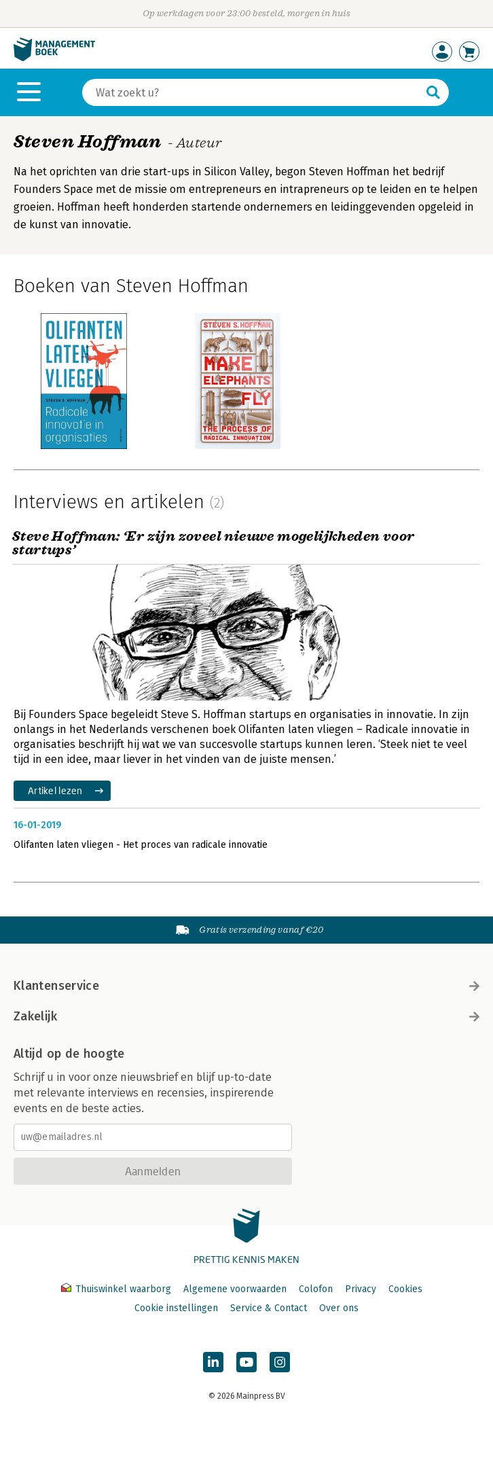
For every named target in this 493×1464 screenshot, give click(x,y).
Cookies (405, 1289)
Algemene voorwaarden (235, 1289)
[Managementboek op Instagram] (280, 1362)
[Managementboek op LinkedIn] (213, 1362)
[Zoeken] (252, 92)
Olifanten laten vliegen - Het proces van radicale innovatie (141, 845)
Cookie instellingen (176, 1308)
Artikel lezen (55, 790)
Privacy (360, 1289)
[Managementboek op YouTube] (246, 1362)
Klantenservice (246, 985)
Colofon (316, 1289)
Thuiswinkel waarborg (117, 1289)
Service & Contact (268, 1308)
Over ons (339, 1308)
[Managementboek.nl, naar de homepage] (54, 58)
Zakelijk (246, 1016)
